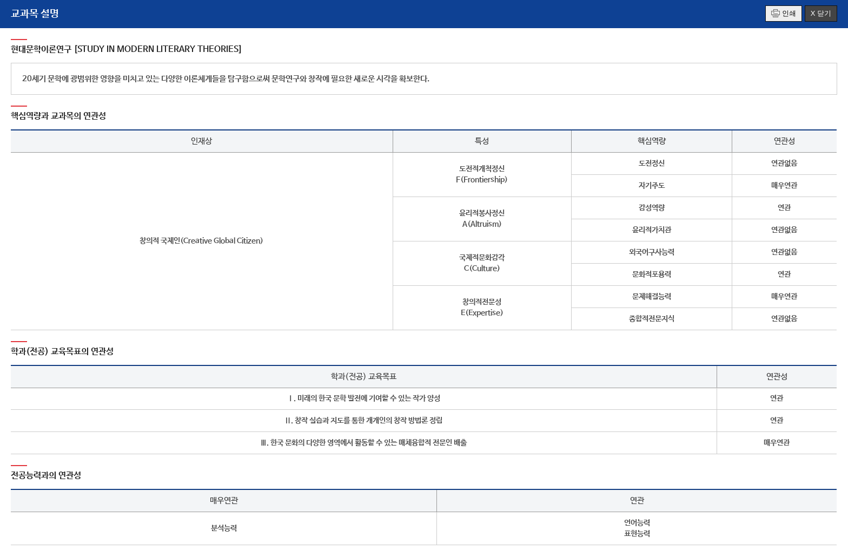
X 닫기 (821, 13)
